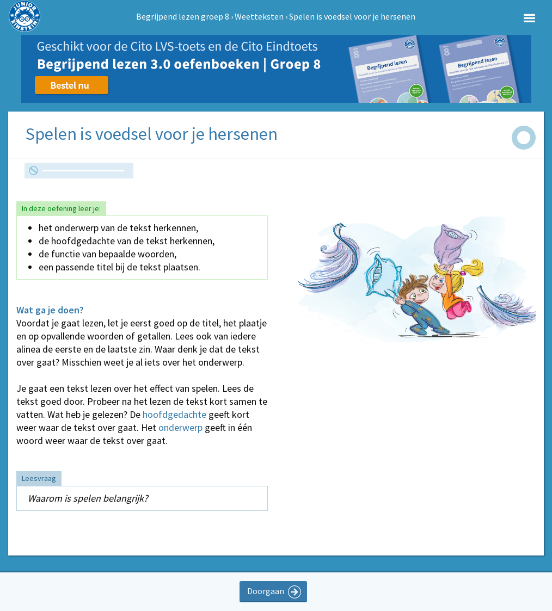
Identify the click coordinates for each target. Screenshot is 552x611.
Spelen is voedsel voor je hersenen (352, 16)
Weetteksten (259, 16)
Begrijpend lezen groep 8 (182, 16)
